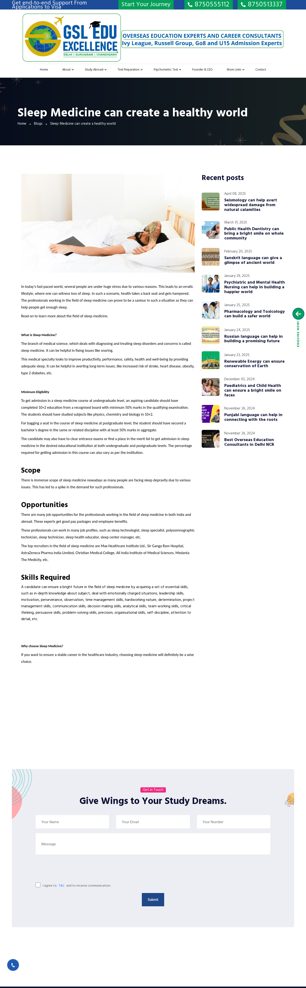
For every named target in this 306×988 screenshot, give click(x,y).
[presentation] (59, 870)
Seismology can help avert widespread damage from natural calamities (250, 205)
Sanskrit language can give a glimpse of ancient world (253, 260)
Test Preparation (128, 69)
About (66, 69)
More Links (234, 69)
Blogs (38, 124)
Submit (153, 900)
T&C (61, 885)
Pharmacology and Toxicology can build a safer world (254, 314)
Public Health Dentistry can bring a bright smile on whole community (254, 234)
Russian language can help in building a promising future (253, 339)
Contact (260, 69)
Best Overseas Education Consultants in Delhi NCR (249, 442)
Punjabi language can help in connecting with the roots (253, 417)
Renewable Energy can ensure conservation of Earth (254, 364)
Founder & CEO (202, 69)
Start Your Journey (146, 5)
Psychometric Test (166, 69)
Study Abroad (94, 69)
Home (44, 69)
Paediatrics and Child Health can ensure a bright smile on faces (252, 391)
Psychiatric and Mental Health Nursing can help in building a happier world (254, 287)
